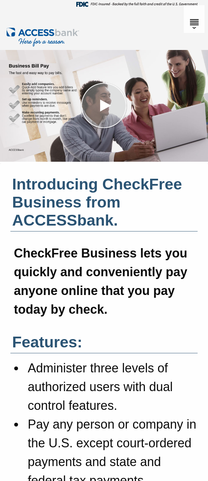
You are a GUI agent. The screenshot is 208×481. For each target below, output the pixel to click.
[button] (104, 106)
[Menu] (194, 19)
